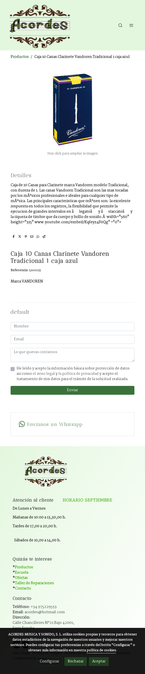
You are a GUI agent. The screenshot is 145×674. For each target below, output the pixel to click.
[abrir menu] (131, 25)
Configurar (49, 661)
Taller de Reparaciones (34, 583)
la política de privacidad (78, 374)
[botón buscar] (120, 25)
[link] (40, 25)
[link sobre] (72, 474)
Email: (39, 612)
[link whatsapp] (72, 424)
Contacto (23, 589)
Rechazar (76, 661)
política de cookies (101, 650)
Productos (20, 57)
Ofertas (21, 578)
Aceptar (98, 661)
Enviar (72, 390)
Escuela (21, 573)
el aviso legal (44, 374)
